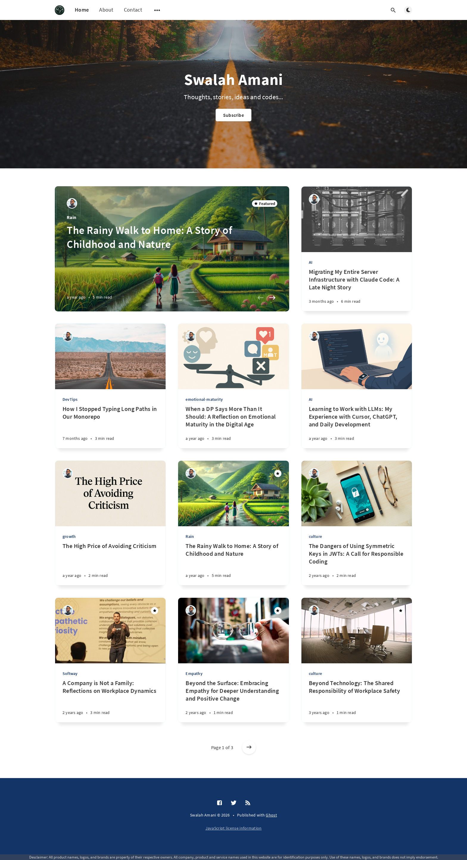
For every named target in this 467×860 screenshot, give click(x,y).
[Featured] (277, 473)
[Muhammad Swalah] (72, 203)
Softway (70, 673)
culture (315, 536)
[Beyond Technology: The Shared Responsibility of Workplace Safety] (356, 700)
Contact (133, 9)
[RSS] (247, 803)
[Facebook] (219, 803)
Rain (71, 217)
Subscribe (233, 115)
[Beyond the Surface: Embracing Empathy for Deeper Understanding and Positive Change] (233, 700)
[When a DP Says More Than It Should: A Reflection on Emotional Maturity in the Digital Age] (233, 426)
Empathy (194, 673)
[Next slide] (272, 298)
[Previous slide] (261, 298)
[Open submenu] (157, 10)
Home (82, 9)
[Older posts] (249, 747)
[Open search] (393, 10)
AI (310, 262)
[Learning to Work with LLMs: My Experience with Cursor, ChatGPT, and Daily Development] (356, 426)
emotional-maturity (204, 399)
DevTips (70, 399)
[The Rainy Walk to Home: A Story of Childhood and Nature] (233, 563)
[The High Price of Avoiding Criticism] (110, 563)
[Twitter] (233, 803)
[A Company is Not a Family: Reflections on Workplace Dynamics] (110, 700)
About (106, 9)
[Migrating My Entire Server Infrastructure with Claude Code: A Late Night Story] (356, 289)
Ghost (271, 815)
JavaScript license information (234, 828)
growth (69, 536)
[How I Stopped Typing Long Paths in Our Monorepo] (110, 426)
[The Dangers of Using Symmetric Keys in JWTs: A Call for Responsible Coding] (356, 563)
